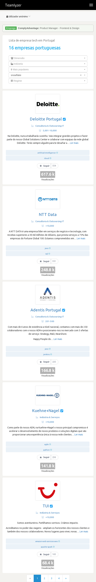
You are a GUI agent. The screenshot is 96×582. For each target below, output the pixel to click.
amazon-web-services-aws (46, 541)
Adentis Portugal (45, 310)
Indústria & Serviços (48, 417)
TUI (46, 506)
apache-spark (46, 547)
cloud (46, 158)
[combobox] (48, 58)
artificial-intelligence (47, 153)
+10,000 (48, 225)
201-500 (47, 321)
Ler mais (74, 143)
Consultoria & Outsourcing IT (47, 125)
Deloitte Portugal (46, 119)
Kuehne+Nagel (45, 410)
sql (46, 254)
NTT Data (48, 214)
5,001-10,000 (48, 130)
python (46, 450)
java (46, 248)
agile (46, 444)
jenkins (46, 354)
